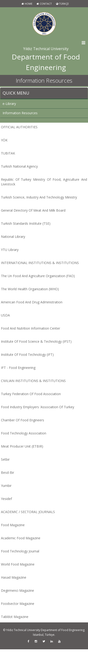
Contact (44, 3)
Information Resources (20, 113)
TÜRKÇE (62, 3)
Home (27, 3)
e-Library (9, 103)
